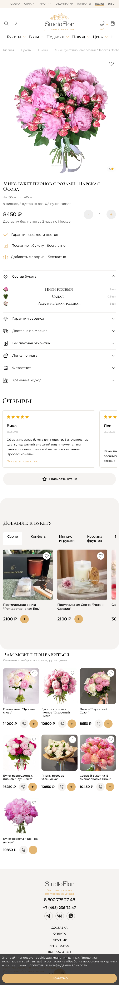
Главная (8, 50)
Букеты (14, 37)
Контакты (84, 3)
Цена (98, 37)
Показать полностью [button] (22, 461)
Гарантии (45, 3)
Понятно (59, 978)
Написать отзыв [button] (59, 479)
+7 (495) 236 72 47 (59, 908)
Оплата (29, 3)
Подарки (55, 37)
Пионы (43, 50)
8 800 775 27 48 (59, 899)
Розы (34, 37)
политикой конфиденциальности (58, 965)
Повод (78, 37)
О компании (64, 3)
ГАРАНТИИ (59, 939)
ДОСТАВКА (59, 927)
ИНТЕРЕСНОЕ (59, 945)
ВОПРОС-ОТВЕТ (59, 951)
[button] (5, 4)
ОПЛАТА (59, 933)
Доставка (13, 3)
